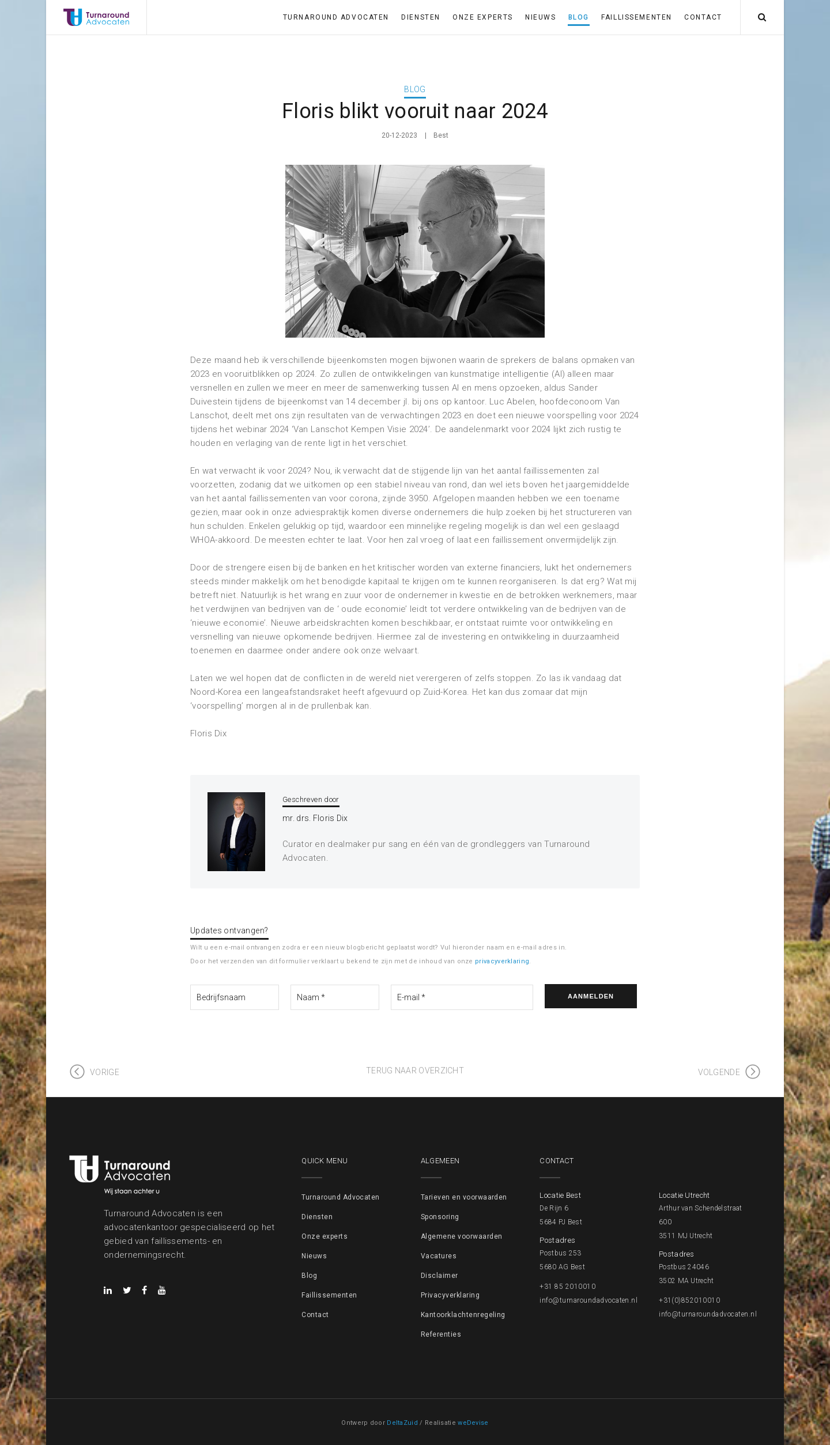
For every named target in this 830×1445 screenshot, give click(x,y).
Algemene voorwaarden (462, 1236)
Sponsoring (440, 1217)
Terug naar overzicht (415, 1070)
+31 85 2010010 (567, 1287)
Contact (703, 17)
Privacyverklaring (450, 1295)
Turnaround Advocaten (336, 17)
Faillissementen (636, 17)
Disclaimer (439, 1276)
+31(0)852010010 (689, 1300)
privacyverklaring (502, 961)
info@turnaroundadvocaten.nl (588, 1300)
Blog (578, 17)
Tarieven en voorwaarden (464, 1197)
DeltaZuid (402, 1423)
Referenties (441, 1334)
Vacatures (438, 1256)
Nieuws (540, 17)
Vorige (104, 1072)
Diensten (420, 17)
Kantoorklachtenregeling (463, 1315)
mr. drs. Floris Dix (315, 818)
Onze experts (482, 17)
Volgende (719, 1072)
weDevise (473, 1423)
